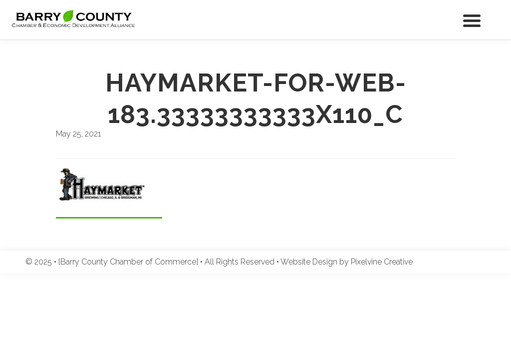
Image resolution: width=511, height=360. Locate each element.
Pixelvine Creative (382, 261)
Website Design (308, 261)
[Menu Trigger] (472, 20)
